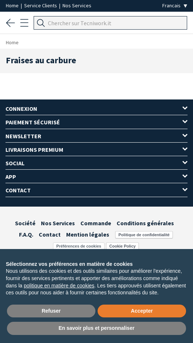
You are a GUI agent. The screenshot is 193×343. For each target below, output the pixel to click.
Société (25, 223)
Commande (95, 223)
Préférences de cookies (78, 246)
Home (13, 5)
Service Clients (41, 5)
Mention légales (87, 234)
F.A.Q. (26, 234)
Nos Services (77, 5)
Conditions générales (145, 223)
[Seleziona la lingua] (174, 6)
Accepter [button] (142, 311)
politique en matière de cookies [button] (59, 286)
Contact (50, 234)
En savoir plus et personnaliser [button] (96, 328)
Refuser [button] (51, 311)
